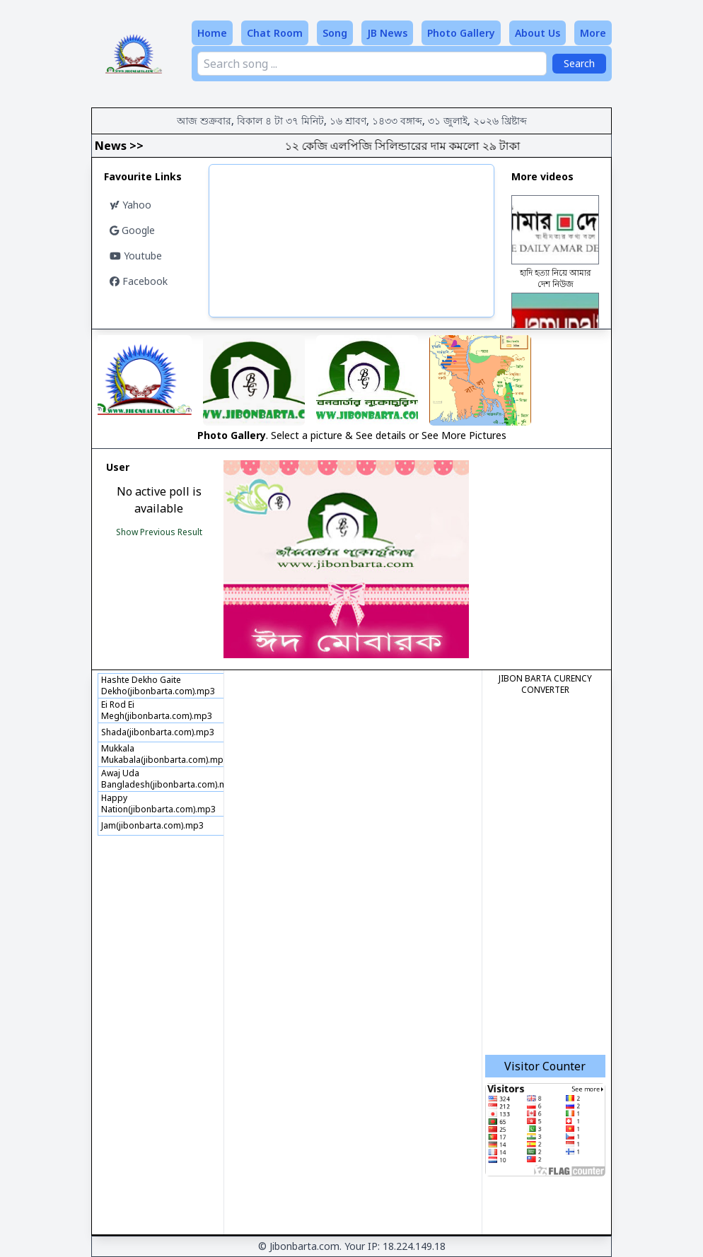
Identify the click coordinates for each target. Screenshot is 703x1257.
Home (212, 33)
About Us (537, 33)
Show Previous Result (159, 532)
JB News (387, 33)
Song (335, 33)
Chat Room (275, 33)
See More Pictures (464, 435)
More (593, 33)
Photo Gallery (461, 33)
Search (579, 63)
